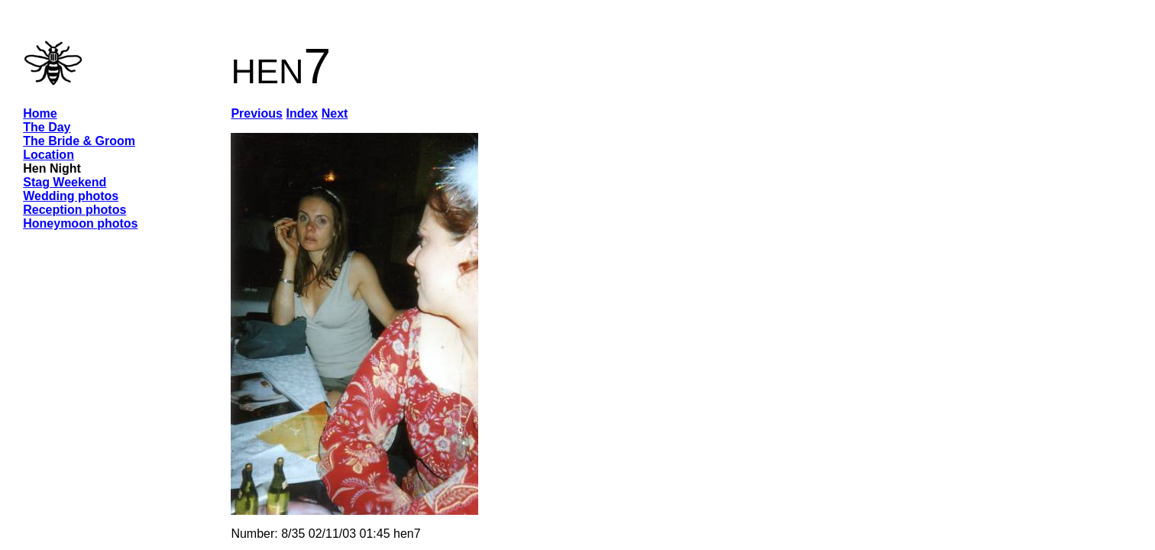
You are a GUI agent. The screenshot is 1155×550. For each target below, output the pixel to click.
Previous (257, 113)
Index (302, 113)
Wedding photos (70, 195)
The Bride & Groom (79, 140)
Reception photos (74, 209)
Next (335, 113)
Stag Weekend (64, 182)
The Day (46, 127)
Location (48, 154)
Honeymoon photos (80, 223)
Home (40, 113)
